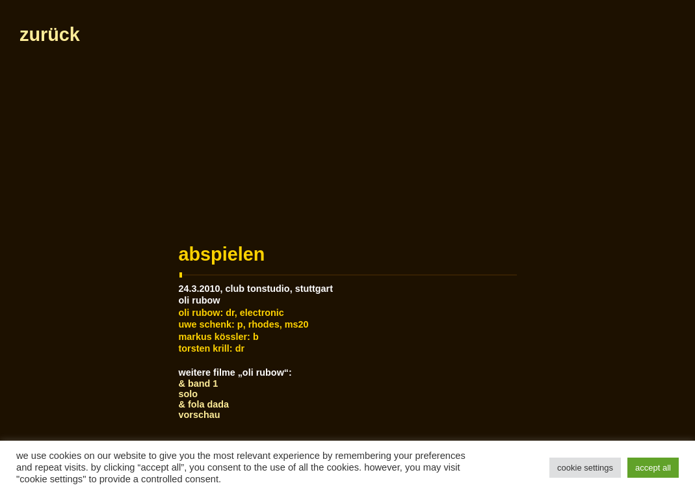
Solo (188, 394)
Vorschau (199, 415)
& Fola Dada (204, 404)
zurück (50, 34)
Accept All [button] (653, 468)
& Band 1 (198, 383)
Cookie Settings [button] (585, 468)
